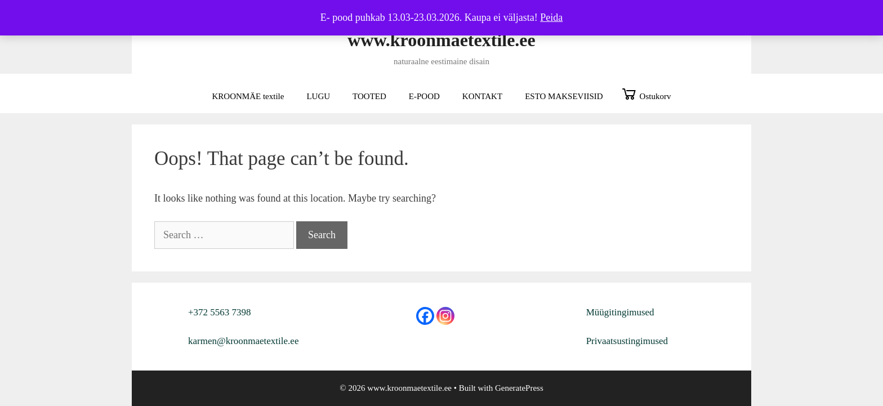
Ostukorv (655, 96)
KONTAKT (482, 96)
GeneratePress (519, 387)
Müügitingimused (620, 312)
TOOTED (369, 96)
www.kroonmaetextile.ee (441, 40)
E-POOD (424, 96)
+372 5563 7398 (219, 312)
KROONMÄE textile (248, 96)
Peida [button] (551, 17)
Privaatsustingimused (627, 341)
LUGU (318, 96)
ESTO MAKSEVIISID (564, 96)
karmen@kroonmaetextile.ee (243, 341)
